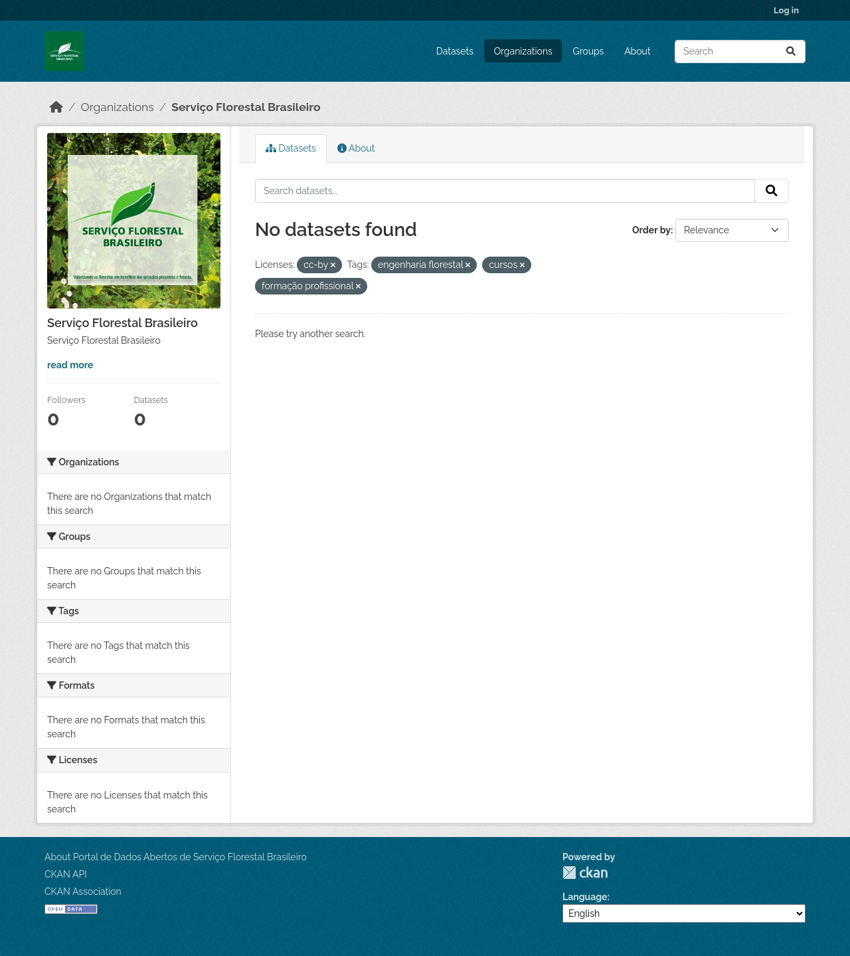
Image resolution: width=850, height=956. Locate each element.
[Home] (56, 107)
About (637, 51)
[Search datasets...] (740, 51)
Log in (786, 10)
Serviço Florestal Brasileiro (245, 107)
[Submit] (791, 51)
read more (70, 365)
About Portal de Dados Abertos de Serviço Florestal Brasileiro (175, 857)
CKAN (585, 873)
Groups (588, 51)
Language (585, 897)
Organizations (523, 51)
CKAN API (65, 874)
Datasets (454, 51)
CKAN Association (83, 891)
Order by (651, 230)
